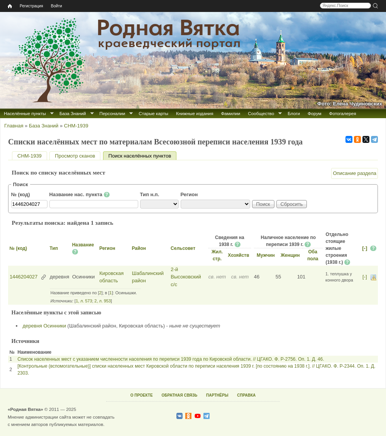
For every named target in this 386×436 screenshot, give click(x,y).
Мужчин (266, 255)
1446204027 (23, 277)
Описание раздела (354, 173)
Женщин (290, 255)
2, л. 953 (103, 301)
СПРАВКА (246, 395)
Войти (56, 6)
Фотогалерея (342, 113)
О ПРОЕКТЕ (141, 395)
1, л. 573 (84, 301)
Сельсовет (183, 248)
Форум (315, 113)
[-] (364, 248)
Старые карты (153, 113)
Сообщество (261, 113)
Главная (13, 126)
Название (83, 245)
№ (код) (20, 194)
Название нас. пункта (79, 194)
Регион (189, 194)
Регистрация (31, 6)
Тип (53, 248)
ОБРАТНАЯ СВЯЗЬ (179, 395)
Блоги (294, 113)
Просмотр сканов (75, 156)
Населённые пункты (25, 113)
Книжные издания (194, 113)
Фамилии (230, 113)
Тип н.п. (149, 194)
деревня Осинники (44, 326)
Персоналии (112, 113)
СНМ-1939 (76, 126)
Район (139, 248)
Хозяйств (238, 255)
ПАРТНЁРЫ (217, 395)
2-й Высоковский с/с (186, 276)
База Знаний (72, 113)
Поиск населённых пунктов (142, 156)
